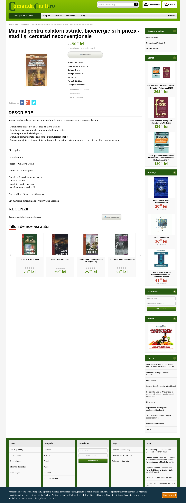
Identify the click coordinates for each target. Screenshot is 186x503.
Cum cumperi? (16, 455)
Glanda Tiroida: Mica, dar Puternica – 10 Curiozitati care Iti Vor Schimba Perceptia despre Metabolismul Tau (161, 460)
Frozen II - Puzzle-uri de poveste (159, 478)
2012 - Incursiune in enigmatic (121, 259)
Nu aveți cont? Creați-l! (155, 43)
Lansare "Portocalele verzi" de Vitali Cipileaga (160, 485)
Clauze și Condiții (105, 495)
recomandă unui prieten (79, 90)
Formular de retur (51, 478)
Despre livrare (15, 461)
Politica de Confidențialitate (82, 495)
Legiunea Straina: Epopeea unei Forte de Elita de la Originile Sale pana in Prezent (159, 470)
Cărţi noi (47, 450)
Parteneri (47, 473)
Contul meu (151, 4)
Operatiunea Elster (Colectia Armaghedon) (91, 260)
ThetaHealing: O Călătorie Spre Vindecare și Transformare (158, 451)
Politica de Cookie (59, 495)
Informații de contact (18, 467)
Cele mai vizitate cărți (120, 461)
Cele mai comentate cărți (122, 455)
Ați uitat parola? (152, 49)
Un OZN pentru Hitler (60, 259)
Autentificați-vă (152, 37)
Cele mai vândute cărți (121, 450)
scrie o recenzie (76, 97)
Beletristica (81, 85)
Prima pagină (15, 473)
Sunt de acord (169, 495)
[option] (29, 255)
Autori (46, 467)
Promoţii (47, 455)
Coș (168, 4)
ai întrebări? (75, 93)
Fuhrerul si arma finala (29, 259)
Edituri (46, 461)
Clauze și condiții (16, 450)
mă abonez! (161, 309)
